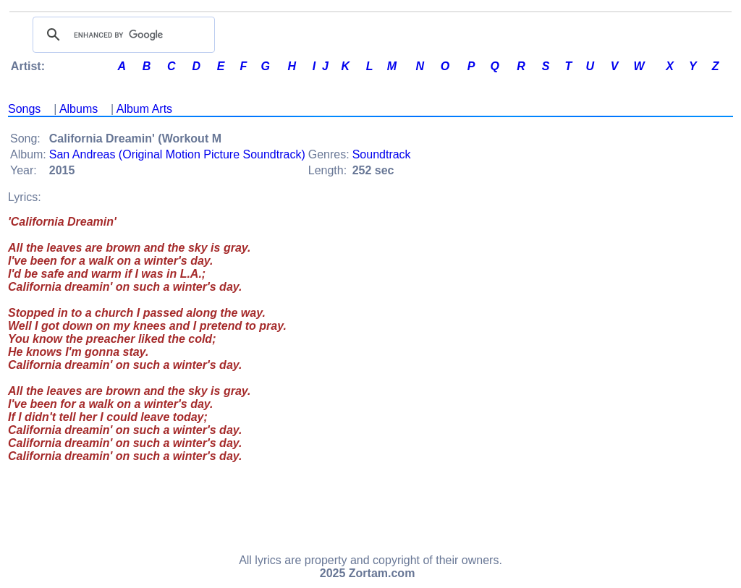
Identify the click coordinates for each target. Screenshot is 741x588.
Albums (78, 109)
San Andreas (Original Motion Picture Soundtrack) (177, 154)
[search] (121, 34)
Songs (24, 109)
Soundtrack (381, 154)
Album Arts (144, 109)
